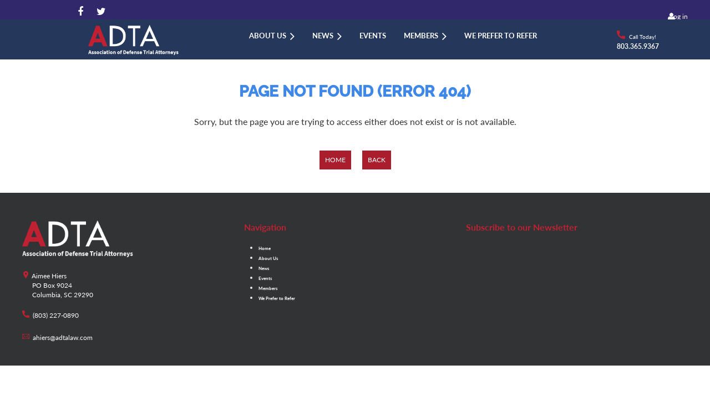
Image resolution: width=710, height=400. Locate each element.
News (264, 268)
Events (265, 278)
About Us (268, 258)
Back (377, 160)
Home (335, 160)
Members (268, 288)
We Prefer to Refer (276, 298)
